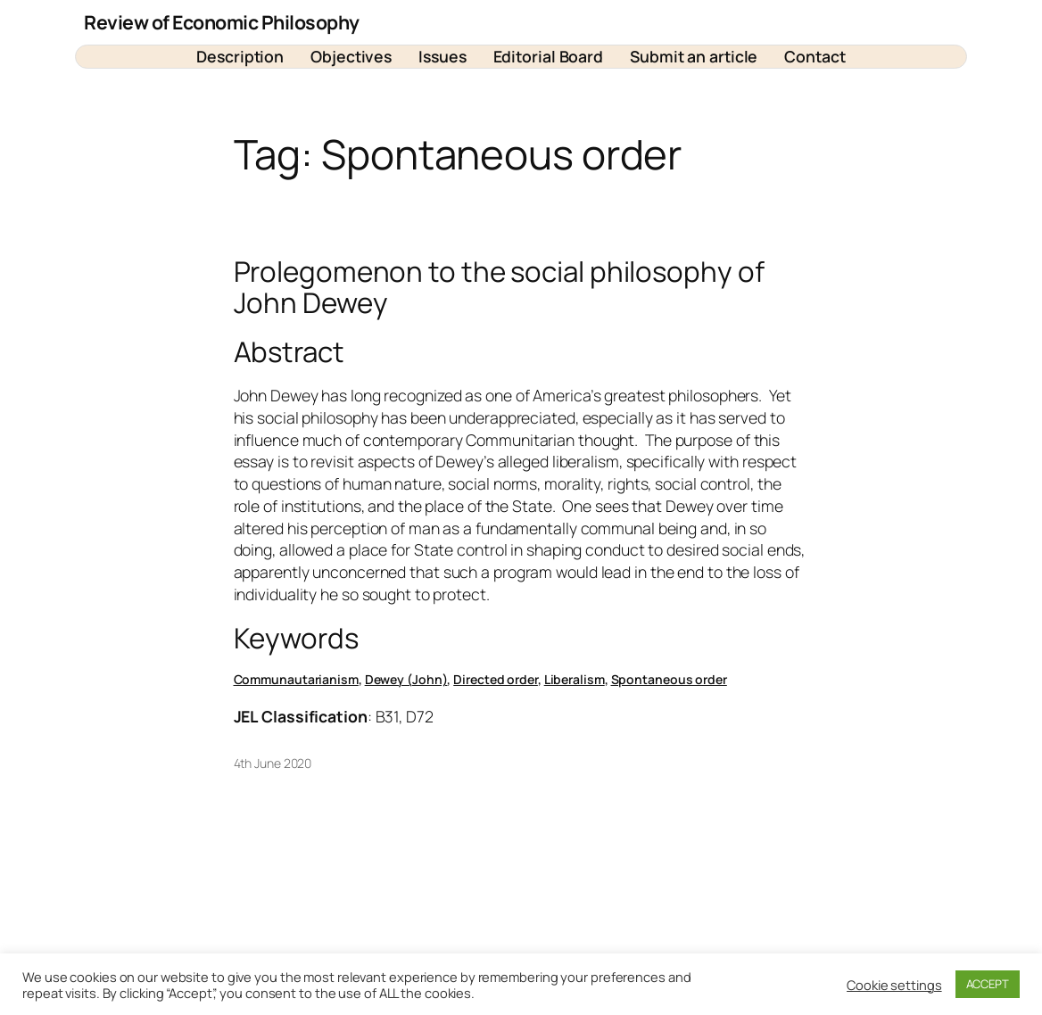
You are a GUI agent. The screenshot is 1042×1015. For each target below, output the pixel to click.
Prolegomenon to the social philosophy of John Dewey (499, 287)
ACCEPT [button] (987, 984)
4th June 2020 (273, 763)
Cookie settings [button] (894, 985)
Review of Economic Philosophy (222, 22)
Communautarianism (296, 679)
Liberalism (574, 679)
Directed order (495, 679)
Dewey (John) (406, 679)
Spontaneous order (669, 679)
